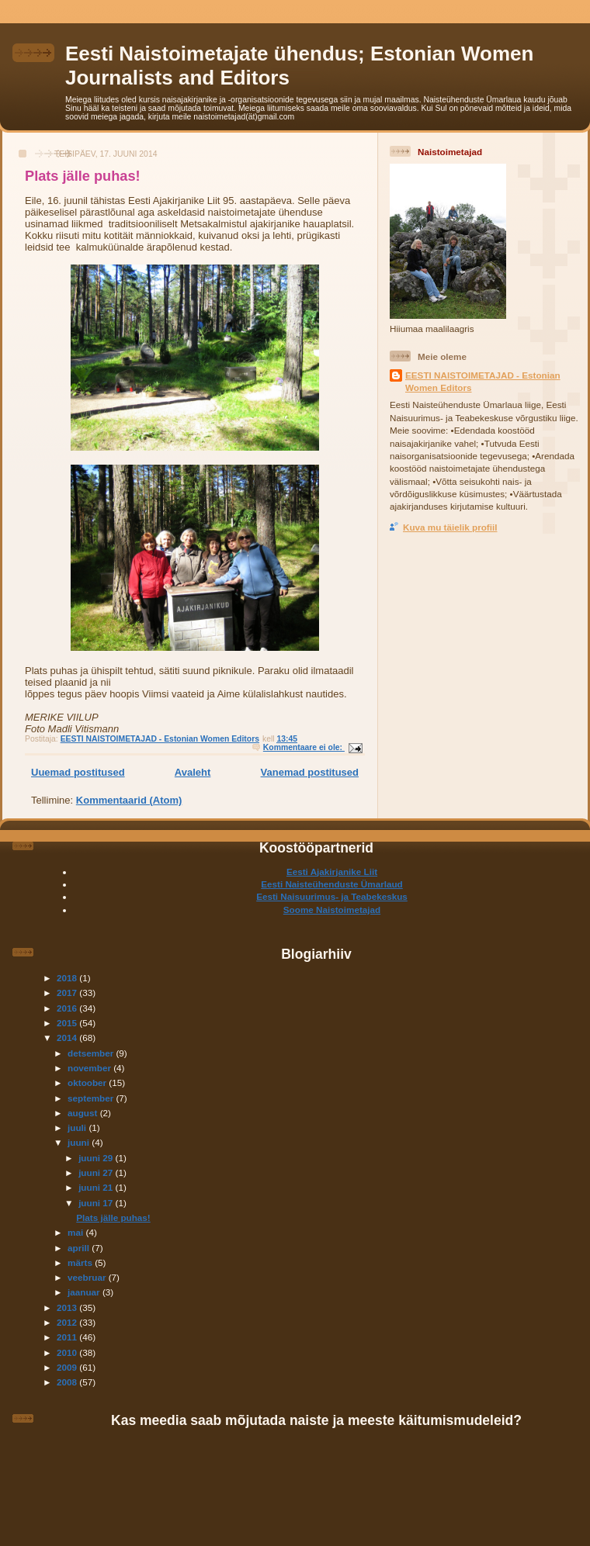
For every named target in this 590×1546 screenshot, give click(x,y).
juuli (78, 1127)
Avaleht (192, 772)
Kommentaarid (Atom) (129, 800)
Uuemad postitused (78, 772)
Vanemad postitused (310, 772)
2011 (68, 1337)
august (84, 1113)
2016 (68, 1008)
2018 (68, 978)
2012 (68, 1322)
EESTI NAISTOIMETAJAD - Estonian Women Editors (482, 381)
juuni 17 (96, 1203)
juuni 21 (96, 1187)
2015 (68, 1023)
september (92, 1098)
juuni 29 (96, 1158)
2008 (68, 1382)
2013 (68, 1307)
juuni (80, 1142)
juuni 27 (96, 1172)
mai (76, 1232)
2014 (68, 1037)
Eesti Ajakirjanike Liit (331, 871)
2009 (68, 1367)
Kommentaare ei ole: (304, 747)
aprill (80, 1248)
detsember (92, 1053)
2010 (68, 1352)
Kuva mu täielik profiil (450, 527)
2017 (68, 992)
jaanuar (85, 1292)
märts (81, 1262)
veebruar (88, 1277)
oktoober (88, 1082)
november (90, 1068)
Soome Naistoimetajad (331, 909)
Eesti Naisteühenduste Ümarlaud (332, 884)
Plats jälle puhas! (83, 176)
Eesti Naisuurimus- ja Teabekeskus (332, 896)
